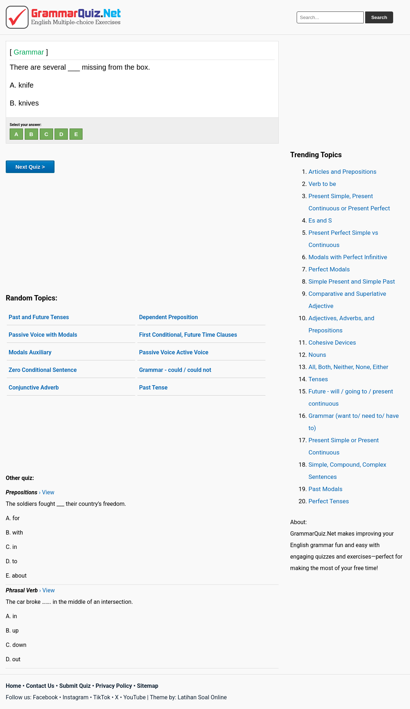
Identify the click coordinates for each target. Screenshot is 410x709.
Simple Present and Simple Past (351, 281)
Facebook (45, 697)
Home (13, 685)
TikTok (101, 697)
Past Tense (153, 387)
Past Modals (325, 489)
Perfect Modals (329, 269)
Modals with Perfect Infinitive (347, 257)
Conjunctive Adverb (34, 387)
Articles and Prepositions (342, 171)
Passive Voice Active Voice (173, 352)
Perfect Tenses (328, 501)
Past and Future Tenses (39, 317)
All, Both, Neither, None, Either (348, 366)
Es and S (320, 220)
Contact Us (40, 685)
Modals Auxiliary (30, 352)
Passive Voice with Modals (43, 334)
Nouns (317, 354)
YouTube (134, 697)
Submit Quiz (75, 685)
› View (46, 492)
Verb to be (322, 183)
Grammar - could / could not (175, 370)
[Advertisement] (142, 232)
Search (379, 17)
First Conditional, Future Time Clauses (188, 334)
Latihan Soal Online (202, 697)
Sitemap (148, 685)
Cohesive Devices (332, 342)
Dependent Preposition (168, 317)
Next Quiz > (30, 167)
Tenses (318, 379)
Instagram (75, 697)
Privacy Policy (114, 685)
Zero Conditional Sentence (43, 370)
